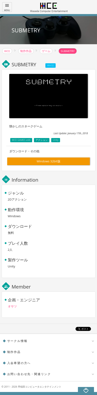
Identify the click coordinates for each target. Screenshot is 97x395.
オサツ (12, 306)
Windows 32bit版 (48, 161)
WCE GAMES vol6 (21, 140)
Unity (55, 140)
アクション (42, 140)
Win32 (50, 65)
